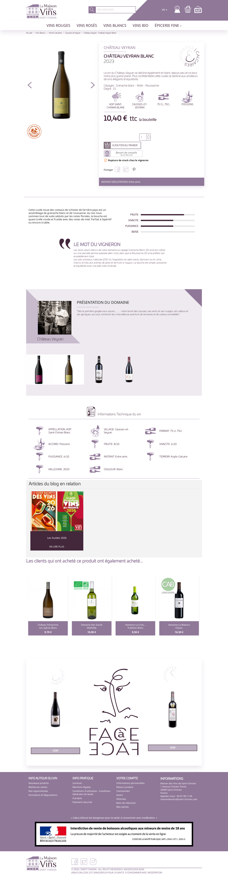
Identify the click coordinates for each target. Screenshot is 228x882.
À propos (77, 798)
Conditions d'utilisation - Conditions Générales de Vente (92, 792)
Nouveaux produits (38, 783)
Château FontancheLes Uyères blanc (48, 626)
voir (55, 751)
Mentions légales (82, 787)
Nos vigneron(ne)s (38, 790)
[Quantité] (143, 137)
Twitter (84, 862)
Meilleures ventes (37, 787)
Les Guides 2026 (56, 538)
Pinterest (134, 169)
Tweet (126, 169)
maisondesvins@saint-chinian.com (178, 799)
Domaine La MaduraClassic (179, 626)
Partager (117, 169)
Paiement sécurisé (82, 802)
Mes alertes (122, 806)
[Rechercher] (115, 9)
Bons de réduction (126, 802)
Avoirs (119, 794)
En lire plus (56, 546)
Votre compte (127, 778)
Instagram (93, 862)
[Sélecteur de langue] (165, 10)
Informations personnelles (130, 783)
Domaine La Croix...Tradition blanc (135, 626)
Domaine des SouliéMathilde (91, 626)
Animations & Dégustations (42, 794)
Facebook (75, 862)
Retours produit (124, 787)
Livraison (77, 783)
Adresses (121, 798)
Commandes (123, 790)
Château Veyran (50, 339)
